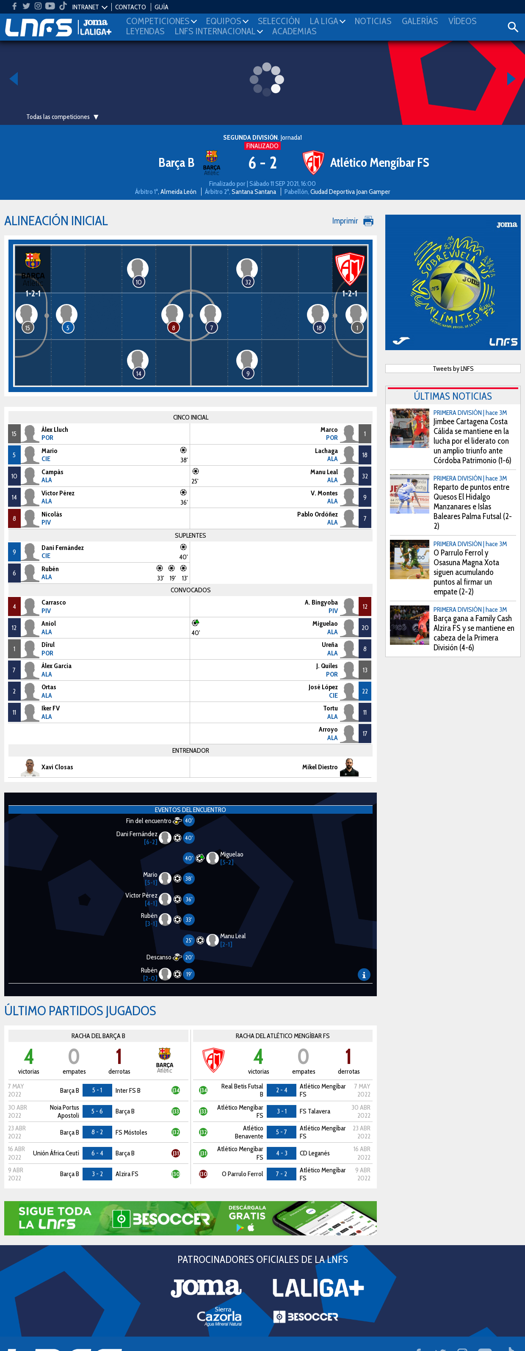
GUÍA (162, 7)
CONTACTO (130, 7)
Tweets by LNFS (453, 369)
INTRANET (85, 7)
